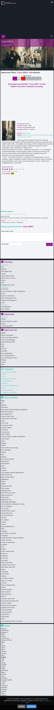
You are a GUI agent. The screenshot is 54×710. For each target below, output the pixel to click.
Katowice (3, 653)
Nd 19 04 (23, 78)
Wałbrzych (4, 689)
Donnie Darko (5, 439)
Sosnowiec (4, 678)
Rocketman (4, 556)
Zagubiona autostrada (7, 607)
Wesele (3, 587)
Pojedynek (4, 531)
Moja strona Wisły (6, 486)
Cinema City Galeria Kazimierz (9, 337)
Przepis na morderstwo (8, 296)
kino (11, 3)
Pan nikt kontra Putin (7, 515)
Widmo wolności (6, 592)
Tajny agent (4, 571)
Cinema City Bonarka (7, 335)
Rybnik (3, 672)
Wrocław (3, 691)
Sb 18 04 (19, 78)
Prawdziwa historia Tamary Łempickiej (12, 538)
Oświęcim (4, 665)
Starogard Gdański (6, 680)
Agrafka (3, 333)
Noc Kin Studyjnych (6, 506)
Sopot (3, 676)
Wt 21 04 (31, 78)
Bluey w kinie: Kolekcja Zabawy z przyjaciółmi (14, 409)
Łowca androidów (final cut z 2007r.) (11, 621)
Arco (2, 267)
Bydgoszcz (4, 632)
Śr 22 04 (35, 78)
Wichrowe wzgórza (6, 589)
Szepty (3, 569)
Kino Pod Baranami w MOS (9, 358)
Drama (3, 293)
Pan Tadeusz (5, 520)
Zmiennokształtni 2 (6, 612)
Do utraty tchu (5, 432)
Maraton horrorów (6, 475)
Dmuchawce (4, 289)
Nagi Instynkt (5, 497)
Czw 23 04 (39, 78)
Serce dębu (4, 560)
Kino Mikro (4, 351)
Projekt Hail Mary (7, 381)
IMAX (2, 344)
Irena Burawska (43, 135)
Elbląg (3, 642)
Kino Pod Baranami (6, 353)
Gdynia (3, 647)
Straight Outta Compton (8, 565)
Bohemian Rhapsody (7, 412)
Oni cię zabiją (5, 508)
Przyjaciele (4, 544)
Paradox (3, 362)
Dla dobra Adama (6, 427)
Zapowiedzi (9, 314)
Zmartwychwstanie (6, 610)
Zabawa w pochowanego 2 (9, 300)
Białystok (3, 628)
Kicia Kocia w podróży (7, 459)
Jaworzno (3, 651)
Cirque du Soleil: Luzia (7, 416)
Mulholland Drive (6, 490)
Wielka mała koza (6, 594)
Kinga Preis (25, 135)
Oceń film (15, 171)
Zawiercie (4, 695)
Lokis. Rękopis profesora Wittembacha (12, 472)
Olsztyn (3, 663)
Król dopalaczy (5, 463)
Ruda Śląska (4, 670)
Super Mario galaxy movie (8, 298)
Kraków (3, 657)
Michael (3, 319)
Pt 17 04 (14, 78)
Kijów (2, 346)
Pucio (2, 282)
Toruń (3, 684)
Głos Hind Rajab (6, 450)
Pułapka (3, 549)
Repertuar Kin (10, 330)
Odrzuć (21, 706)
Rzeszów (3, 674)
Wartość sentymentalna (8, 585)
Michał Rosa (9, 45)
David (2, 421)
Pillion (2, 529)
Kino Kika (3, 349)
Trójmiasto (4, 685)
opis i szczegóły (17, 69)
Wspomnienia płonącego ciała (10, 601)
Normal (3, 323)
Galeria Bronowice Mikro (8, 342)
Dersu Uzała (4, 423)
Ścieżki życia (4, 558)
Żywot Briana (5, 616)
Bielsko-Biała (5, 630)
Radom (3, 668)
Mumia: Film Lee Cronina (8, 278)
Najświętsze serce (6, 499)
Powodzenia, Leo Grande (8, 533)
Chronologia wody (6, 271)
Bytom (3, 634)
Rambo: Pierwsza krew (7, 551)
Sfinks (2, 364)
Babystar (3, 269)
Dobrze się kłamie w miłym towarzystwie (13, 291)
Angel (2, 400)
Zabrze (3, 693)
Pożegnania (4, 535)
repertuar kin (8, 69)
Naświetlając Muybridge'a (8, 502)
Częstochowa (5, 638)
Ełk (2, 644)
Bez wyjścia (4, 407)
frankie (3, 220)
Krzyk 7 (3, 466)
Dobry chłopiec (5, 434)
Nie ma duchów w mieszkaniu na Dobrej (12, 504)
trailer (23, 69)
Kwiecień (3, 273)
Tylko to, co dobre (6, 580)
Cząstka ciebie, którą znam (9, 418)
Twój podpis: (5, 244)
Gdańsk (3, 646)
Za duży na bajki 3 (7, 390)
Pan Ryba (4, 517)
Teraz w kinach (11, 397)
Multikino (3, 360)
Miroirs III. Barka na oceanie (9, 321)
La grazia (3, 470)
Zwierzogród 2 (5, 614)
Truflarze (3, 576)
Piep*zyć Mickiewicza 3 (7, 526)
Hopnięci (5, 383)
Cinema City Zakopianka (8, 340)
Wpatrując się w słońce (8, 285)
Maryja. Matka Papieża (7, 276)
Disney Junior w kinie (7, 425)
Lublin (3, 659)
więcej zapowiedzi (7, 326)
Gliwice (3, 649)
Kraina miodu (5, 461)
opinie (28, 69)
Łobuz (3, 302)
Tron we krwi (5, 574)
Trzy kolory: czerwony (7, 578)
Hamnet (3, 452)
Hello (2, 454)
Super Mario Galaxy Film (9, 372)
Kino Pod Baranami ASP (8, 355)
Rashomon (4, 553)
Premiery (8, 262)
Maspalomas (5, 479)
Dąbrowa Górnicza (6, 640)
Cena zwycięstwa (6, 306)
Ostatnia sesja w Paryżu (8, 511)
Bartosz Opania (33, 135)
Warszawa (4, 687)
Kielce (2, 655)
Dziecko (3, 445)
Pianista (3, 280)
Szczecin (3, 682)
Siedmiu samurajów (6, 562)
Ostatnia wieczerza (6, 513)
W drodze (4, 583)
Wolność (3, 596)
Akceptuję (31, 706)
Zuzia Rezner (28, 137)
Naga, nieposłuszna (7, 495)
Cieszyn (3, 636)
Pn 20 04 (27, 78)
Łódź (2, 661)
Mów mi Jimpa (5, 309)
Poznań (3, 666)
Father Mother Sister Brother (9, 448)
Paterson (3, 522)
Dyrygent (3, 443)
